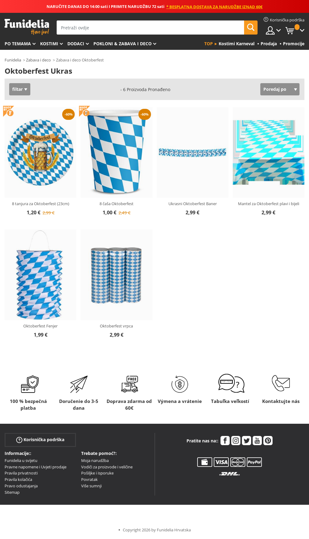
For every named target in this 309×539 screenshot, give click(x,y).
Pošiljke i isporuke (97, 473)
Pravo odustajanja (21, 486)
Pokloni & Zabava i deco (122, 43)
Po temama (18, 43)
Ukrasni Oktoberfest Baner (192, 203)
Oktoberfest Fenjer (40, 326)
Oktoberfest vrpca (116, 326)
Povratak (89, 479)
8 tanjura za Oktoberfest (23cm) (40, 203)
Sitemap (12, 492)
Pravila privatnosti (21, 473)
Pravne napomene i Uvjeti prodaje (35, 467)
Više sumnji (91, 486)
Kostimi (49, 43)
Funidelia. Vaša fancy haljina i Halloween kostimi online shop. (27, 27)
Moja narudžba (95, 460)
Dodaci (75, 43)
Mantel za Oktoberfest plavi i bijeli (268, 203)
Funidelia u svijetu (21, 460)
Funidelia (13, 60)
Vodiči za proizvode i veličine (107, 467)
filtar (17, 89)
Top (208, 43)
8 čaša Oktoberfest (117, 203)
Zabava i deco (38, 60)
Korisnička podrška (40, 440)
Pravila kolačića (18, 479)
